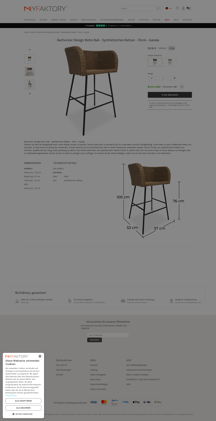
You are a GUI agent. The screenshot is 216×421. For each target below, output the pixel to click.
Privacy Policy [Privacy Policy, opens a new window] (11, 395)
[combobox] (40, 356)
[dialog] (23, 385)
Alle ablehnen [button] (23, 408)
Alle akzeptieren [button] (23, 401)
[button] (23, 414)
